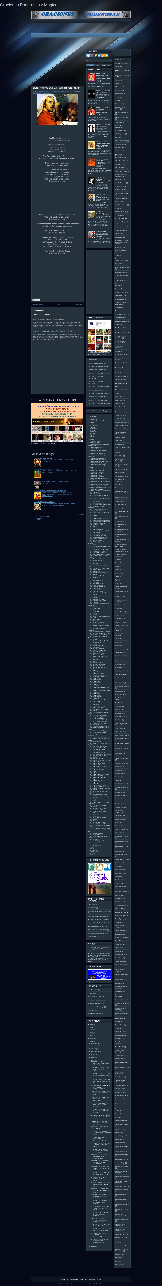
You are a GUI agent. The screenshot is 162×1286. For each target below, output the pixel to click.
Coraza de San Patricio (122, 267)
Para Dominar (73, 91)
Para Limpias (93, 639)
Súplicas (92, 853)
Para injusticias (93, 814)
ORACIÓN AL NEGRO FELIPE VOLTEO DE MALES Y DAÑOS (100, 1069)
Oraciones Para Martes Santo (96, 926)
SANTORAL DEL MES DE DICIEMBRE (99, 386)
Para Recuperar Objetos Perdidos (99, 748)
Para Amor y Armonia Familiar (98, 518)
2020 (91, 1024)
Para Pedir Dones (94, 681)
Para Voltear (93, 807)
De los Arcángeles (93, 1010)
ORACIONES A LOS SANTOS (43, 458)
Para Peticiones (94, 704)
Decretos (92, 427)
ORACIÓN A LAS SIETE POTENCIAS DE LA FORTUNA (98, 1178)
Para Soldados (93, 783)
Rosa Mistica (119, 615)
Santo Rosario (119, 1077)
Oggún (117, 569)
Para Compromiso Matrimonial (98, 549)
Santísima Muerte (120, 1085)
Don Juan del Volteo (121, 333)
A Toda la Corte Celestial (119, 126)
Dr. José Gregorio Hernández (120, 337)
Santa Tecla (118, 1038)
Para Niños (92, 661)
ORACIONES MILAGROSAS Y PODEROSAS (47, 469)
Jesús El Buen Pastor (121, 407)
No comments (47, 93)
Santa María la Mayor (121, 1013)
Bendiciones (93, 416)
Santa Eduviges (120, 941)
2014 (91, 1038)
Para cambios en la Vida (96, 810)
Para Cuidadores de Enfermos (98, 559)
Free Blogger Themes (87, 1283)
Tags (97, 65)
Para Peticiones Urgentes (97, 706)
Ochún (117, 566)
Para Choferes (93, 545)
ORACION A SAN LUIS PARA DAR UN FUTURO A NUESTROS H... (100, 1162)
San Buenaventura (120, 671)
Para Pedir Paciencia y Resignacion (100, 690)
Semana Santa (93, 851)
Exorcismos (92, 432)
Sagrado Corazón (120, 625)
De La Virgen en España (95, 996)
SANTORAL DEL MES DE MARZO (98, 397)
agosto (93, 1054)
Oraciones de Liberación (96, 470)
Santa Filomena (120, 954)
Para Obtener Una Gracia (97, 664)
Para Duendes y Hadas (96, 583)
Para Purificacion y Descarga (98, 737)
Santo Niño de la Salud (122, 1067)
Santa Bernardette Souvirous (120, 926)
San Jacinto (118, 767)
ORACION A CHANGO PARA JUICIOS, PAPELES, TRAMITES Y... (99, 1214)
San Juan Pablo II (120, 795)
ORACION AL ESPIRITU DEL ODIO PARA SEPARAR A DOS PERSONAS (103, 127)
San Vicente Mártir (120, 915)
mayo (93, 1246)
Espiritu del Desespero (122, 368)
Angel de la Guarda (121, 205)
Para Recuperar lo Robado (97, 752)
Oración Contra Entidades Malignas (100, 487)
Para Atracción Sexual (96, 524)
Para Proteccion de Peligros (97, 718)
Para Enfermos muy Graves (97, 600)
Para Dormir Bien (94, 582)
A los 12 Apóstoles (120, 161)
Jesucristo (118, 403)
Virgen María (119, 1132)
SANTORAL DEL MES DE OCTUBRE (99, 403)
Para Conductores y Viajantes (98, 551)
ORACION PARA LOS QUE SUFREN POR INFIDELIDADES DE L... (99, 1138)
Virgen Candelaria (120, 1120)
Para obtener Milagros (96, 833)
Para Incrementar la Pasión (97, 624)
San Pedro (118, 880)
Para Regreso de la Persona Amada (100, 754)
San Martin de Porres (121, 846)
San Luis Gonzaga (120, 829)
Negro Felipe (119, 501)
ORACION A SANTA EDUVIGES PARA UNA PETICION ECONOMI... (100, 1196)
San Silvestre (119, 902)
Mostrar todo (81, 514)
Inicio (59, 304)
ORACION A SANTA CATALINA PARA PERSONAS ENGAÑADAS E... (100, 1156)
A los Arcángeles (120, 167)
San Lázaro (118, 833)
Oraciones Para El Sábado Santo (97, 923)
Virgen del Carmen (120, 1234)
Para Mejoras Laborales (96, 648)
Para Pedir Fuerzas (95, 684)
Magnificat (92, 435)
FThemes (63, 1283)
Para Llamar (93, 644)
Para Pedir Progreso (95, 696)
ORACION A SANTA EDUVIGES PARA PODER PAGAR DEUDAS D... (100, 1202)
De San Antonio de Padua (95, 1000)
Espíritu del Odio (120, 383)
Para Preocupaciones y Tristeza (98, 709)
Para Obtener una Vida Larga (98, 667)
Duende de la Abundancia (119, 347)
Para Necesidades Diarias (97, 653)
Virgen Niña (118, 1139)
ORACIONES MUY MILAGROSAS (44, 502)
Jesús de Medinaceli (121, 422)
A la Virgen (118, 151)
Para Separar (93, 779)
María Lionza (119, 472)
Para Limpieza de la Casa (97, 642)
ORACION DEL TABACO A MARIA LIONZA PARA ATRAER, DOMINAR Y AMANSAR (103, 77)
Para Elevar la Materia (96, 585)
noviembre (94, 1046)
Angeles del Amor (120, 211)
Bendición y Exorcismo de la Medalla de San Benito (122, 242)
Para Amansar (65, 91)
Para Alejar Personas (95, 511)
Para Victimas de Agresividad (98, 805)
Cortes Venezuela (120, 280)
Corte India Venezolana (122, 275)
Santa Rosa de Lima (121, 1031)
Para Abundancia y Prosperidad (98, 495)
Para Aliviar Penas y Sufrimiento (99, 512)
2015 (91, 1035)
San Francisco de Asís (122, 738)
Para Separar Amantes (96, 780)
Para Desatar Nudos (95, 560)
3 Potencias (118, 87)
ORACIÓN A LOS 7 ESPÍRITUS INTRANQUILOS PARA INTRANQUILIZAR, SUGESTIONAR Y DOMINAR (103, 163)
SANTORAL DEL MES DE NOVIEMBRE (95, 382)
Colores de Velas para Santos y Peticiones (121, 259)
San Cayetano (119, 683)
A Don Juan (118, 122)
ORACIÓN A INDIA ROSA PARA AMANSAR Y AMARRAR (100, 1225)
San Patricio (118, 876)
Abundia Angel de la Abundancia (121, 175)
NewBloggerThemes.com (100, 1283)
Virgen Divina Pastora (121, 1124)
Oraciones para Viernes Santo (97, 933)
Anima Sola (118, 215)
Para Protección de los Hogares (98, 731)
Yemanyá (118, 1257)
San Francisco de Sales (122, 743)
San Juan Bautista (120, 784)
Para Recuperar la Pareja (97, 749)
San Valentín (119, 908)
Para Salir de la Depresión (97, 763)
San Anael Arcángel (121, 649)
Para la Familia (93, 816)
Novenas (92, 438)
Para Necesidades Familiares (98, 656)
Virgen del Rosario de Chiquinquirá (121, 1250)
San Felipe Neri (119, 732)
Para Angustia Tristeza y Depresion (99, 520)
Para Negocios (93, 659)
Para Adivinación (94, 497)
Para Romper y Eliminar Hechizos (99, 760)
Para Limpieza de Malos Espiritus (99, 641)
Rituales (91, 847)
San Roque (118, 895)
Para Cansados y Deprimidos (98, 537)
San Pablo (118, 866)
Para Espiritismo (94, 602)
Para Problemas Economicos (98, 715)
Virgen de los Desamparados (119, 1215)
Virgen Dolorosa (120, 1129)
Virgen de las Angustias (122, 1194)
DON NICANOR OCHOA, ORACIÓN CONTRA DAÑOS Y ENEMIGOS (102, 234)
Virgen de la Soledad (121, 1189)
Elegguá (117, 351)
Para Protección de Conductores (99, 726)
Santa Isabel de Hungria (119, 970)
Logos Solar (118, 452)
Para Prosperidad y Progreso (98, 717)
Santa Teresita (119, 1047)
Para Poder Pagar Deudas (97, 707)
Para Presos (93, 710)
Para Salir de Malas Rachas (97, 762)
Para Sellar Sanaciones (96, 776)
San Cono (118, 710)
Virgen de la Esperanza (122, 1176)
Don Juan (118, 324)
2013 (91, 1041)
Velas (91, 855)
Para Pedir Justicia (95, 686)
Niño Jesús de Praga (121, 511)
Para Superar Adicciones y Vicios (99, 786)
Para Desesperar (94, 562)
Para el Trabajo (94, 813)
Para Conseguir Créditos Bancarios (100, 554)
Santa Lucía (118, 983)
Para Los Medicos (94, 647)
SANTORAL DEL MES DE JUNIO (98, 366)
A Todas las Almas (120, 130)
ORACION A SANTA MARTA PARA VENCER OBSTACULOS (99, 1234)
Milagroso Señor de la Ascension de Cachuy (121, 492)
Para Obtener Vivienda (96, 666)
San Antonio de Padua (122, 656)
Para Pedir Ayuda (94, 678)
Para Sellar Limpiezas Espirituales (99, 774)
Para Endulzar (93, 594)
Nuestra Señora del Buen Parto (121, 545)
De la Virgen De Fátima (95, 1003)
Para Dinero (93, 574)
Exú (116, 386)
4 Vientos (118, 97)
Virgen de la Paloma (121, 1186)
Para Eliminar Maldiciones (97, 586)
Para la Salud (93, 819)
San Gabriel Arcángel (121, 748)
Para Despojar (93, 563)
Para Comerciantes (95, 548)
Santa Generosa (120, 961)
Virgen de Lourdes (120, 1159)
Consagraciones (94, 425)
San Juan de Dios (120, 807)
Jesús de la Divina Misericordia (120, 433)
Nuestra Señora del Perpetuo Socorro (121, 550)
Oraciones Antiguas (95, 441)
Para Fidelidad (93, 613)
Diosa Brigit (118, 307)
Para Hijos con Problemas (97, 622)
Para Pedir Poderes (95, 695)
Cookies (38, 519)
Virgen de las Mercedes (122, 1204)
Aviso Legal (39, 518)
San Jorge (118, 777)
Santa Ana (118, 922)
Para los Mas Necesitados (97, 822)
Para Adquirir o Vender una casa (99, 498)
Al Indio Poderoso (120, 183)
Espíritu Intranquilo (120, 376)
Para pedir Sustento (95, 834)
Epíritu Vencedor (120, 354)
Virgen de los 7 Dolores (122, 1209)
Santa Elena (119, 944)
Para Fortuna (93, 614)
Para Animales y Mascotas (97, 523)
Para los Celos (93, 820)
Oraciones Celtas (94, 442)
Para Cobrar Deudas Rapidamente (99, 546)
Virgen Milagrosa (120, 1136)
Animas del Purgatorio (121, 222)
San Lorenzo (119, 822)
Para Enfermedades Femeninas (98, 596)
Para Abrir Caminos (95, 494)
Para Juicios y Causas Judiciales (99, 625)
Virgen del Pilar (119, 1246)
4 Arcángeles (119, 90)
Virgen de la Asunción (121, 1166)
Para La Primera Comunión (97, 627)
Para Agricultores (94, 501)
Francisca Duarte (120, 390)
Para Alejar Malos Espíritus (97, 509)
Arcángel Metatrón (120, 227)
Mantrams (92, 436)
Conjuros (92, 424)
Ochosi (117, 563)
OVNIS (36, 480)
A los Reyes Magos (121, 171)
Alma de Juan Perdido (121, 193)
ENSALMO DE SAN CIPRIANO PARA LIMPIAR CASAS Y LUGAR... (100, 1184)
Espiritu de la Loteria (121, 363)
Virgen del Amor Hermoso (120, 1224)
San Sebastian (119, 898)
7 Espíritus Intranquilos (122, 112)
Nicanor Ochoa (119, 504)
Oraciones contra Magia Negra (98, 461)
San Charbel (119, 691)
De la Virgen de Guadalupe (96, 1007)
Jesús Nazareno (120, 415)
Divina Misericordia (121, 314)
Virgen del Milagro (120, 1237)
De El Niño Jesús (93, 990)
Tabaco (117, 1114)
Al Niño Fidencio (120, 186)
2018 (91, 1030)
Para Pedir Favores (95, 683)
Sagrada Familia (120, 622)
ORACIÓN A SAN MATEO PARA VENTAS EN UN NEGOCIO (100, 1229)
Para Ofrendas (93, 669)
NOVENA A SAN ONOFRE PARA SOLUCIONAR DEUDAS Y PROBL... (101, 1208)
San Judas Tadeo (120, 815)
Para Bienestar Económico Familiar (100, 531)
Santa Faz (118, 951)
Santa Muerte (119, 1018)
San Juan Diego (120, 792)
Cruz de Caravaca (120, 295)
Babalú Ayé (118, 233)
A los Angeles (119, 164)
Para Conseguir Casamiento (97, 552)
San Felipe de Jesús (121, 735)
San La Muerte (119, 819)
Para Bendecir (93, 528)
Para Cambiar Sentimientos (97, 534)
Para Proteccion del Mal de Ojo (98, 720)
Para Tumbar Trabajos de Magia (99, 796)
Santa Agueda (119, 919)
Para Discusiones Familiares (98, 576)
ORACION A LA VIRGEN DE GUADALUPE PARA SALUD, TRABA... (100, 1190)
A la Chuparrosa (120, 134)
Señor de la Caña (120, 1095)
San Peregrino (119, 883)
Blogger (105, 411)
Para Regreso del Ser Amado (98, 755)
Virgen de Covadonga (121, 1146)
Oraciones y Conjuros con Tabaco (99, 486)
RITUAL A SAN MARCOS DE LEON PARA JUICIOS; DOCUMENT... (99, 1105)
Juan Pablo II (119, 437)
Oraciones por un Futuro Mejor (98, 484)
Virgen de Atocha (120, 1142)
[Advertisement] (81, 33)
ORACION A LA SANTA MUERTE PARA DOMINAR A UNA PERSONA (101, 1144)
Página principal (92, 359)
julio (92, 1057)
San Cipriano (119, 694)
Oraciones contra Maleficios (97, 464)
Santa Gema (119, 958)
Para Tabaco (93, 789)
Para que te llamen (95, 844)
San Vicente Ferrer (120, 912)
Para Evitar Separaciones (97, 610)
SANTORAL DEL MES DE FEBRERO (99, 393)
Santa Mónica (119, 1021)
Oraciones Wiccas (94, 449)
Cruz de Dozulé (119, 299)
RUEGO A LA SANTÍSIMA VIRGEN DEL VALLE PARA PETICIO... (100, 1122)
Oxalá (117, 576)
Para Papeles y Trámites (96, 673)
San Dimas (118, 720)
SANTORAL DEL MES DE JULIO (97, 370)
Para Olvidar (93, 670)
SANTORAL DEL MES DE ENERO (98, 390)
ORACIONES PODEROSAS (80, 1279)
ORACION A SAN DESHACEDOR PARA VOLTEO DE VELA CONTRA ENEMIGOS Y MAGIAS (103, 145)
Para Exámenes (94, 611)
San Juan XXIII (119, 804)
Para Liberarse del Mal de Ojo (98, 635)
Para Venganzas (94, 799)
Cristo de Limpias (120, 292)
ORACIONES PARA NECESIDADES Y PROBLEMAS (50, 491)
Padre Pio (118, 583)
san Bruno (118, 1264)
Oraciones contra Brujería (97, 453)
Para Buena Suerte (95, 532)
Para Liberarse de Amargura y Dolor (100, 633)
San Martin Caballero (121, 841)
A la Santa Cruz (119, 144)
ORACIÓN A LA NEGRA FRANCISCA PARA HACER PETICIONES (100, 1063)
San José (118, 780)
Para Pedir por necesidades (97, 700)
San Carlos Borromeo (121, 678)
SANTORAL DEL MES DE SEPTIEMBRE (95, 377)
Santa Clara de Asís (121, 937)
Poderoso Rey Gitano (121, 591)
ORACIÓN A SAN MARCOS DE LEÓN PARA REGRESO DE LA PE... (100, 1093)
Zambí (117, 1261)
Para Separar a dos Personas (98, 782)
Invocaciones (93, 433)
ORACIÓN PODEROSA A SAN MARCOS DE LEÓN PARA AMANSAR (56, 88)
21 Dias (117, 80)
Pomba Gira (118, 596)
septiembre (94, 1051)
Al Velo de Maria (120, 189)
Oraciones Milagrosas (95, 447)
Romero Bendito (120, 612)
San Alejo (118, 642)
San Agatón (118, 639)
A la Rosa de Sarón (121, 141)
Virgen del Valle (119, 1254)
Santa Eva (118, 948)
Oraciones (42, 91)
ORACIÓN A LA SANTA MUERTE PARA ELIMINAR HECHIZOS (101, 1173)
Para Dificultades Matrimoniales (98, 573)
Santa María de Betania (122, 1003)
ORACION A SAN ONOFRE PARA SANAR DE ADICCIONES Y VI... (99, 1240)
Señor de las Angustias (122, 1099)
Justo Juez (118, 441)
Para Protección (94, 724)
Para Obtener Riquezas (96, 662)
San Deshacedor (120, 716)
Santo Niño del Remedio (119, 1072)
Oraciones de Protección (96, 472)
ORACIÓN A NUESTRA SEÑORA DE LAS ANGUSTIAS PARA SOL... (101, 1116)
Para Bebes (92, 526)
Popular (90, 65)
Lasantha (78, 1283)
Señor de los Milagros (121, 1104)
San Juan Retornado (121, 799)
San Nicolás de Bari (121, 859)
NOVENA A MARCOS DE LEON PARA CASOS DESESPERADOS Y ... (100, 1087)
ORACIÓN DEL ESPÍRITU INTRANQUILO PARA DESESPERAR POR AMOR (102, 198)
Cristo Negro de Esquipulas (120, 284)
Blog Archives (106, 65)
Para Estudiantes (94, 608)
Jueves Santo (92, 908)
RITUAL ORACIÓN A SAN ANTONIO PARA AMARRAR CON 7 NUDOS (100, 1150)
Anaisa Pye (118, 201)
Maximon (118, 488)
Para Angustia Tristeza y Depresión (99, 521)
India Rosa (118, 397)
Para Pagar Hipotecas (96, 672)
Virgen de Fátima (120, 1151)
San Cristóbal (119, 713)
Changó (117, 255)
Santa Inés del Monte (121, 965)
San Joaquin (119, 773)
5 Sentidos (118, 100)
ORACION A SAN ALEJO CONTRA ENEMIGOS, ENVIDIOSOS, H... (98, 1220)
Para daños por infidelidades (98, 811)
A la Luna (118, 137)
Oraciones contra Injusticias (97, 459)
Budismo (92, 418)
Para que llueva (94, 839)
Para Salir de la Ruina (95, 765)
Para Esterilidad (94, 607)
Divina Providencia (120, 317)
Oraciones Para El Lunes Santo (97, 916)
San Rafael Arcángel (121, 886)
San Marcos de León (121, 836)
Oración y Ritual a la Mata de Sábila (100, 490)
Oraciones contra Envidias (97, 458)
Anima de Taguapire (121, 218)
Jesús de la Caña (120, 429)
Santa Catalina (119, 934)
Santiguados (93, 850)
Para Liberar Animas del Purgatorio (99, 631)
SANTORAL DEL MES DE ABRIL (97, 400)
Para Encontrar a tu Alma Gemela (99, 593)
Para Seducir (93, 772)
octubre (93, 1049)
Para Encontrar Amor (95, 588)
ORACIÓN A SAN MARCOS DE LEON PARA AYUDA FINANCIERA (100, 1099)
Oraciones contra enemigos (53, 91)
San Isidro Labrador (121, 763)
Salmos (91, 848)
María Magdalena (120, 476)
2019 (91, 1027)
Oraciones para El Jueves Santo (97, 930)
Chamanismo (93, 419)
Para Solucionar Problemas (97, 785)
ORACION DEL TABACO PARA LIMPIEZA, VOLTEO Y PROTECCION (103, 180)
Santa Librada (119, 979)
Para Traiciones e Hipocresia (98, 794)
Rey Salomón (119, 605)
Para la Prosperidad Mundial (97, 817)
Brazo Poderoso (120, 247)
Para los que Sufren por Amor (98, 824)
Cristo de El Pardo (120, 289)
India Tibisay (119, 400)
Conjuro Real (119, 264)
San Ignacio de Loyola (122, 758)
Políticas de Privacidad (42, 516)
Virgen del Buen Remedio (120, 1229)
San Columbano (120, 706)
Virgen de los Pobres (121, 1219)
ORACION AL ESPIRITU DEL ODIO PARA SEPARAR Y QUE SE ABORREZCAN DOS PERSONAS (103, 94)
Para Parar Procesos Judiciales (98, 675)
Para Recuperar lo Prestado (97, 751)
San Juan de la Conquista (119, 811)
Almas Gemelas (120, 198)
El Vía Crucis (93, 428)
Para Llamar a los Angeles (97, 645)
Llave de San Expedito (122, 447)
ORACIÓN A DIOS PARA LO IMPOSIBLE (99, 1127)
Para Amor (92, 517)
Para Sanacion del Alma (96, 769)
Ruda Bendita (119, 618)
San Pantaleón (119, 873)
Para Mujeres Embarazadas (97, 650)
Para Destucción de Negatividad (99, 568)
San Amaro (118, 645)
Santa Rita (118, 1028)
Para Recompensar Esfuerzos (98, 746)
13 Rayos (118, 66)
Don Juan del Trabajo (121, 328)
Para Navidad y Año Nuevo (97, 652)
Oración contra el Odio (96, 489)
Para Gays (92, 617)
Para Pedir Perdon (95, 693)
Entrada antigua (79, 304)
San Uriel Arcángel (120, 905)
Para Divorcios (93, 577)
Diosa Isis (118, 311)
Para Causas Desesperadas (97, 538)
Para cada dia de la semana (97, 808)
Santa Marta (119, 991)
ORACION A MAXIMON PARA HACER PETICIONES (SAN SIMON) (100, 1168)
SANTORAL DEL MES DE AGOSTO (98, 373)
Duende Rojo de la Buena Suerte (120, 342)
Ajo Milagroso (119, 179)
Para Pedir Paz (93, 692)
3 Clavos (117, 83)
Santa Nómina (119, 1025)
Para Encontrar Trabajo (96, 591)
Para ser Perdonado (95, 845)
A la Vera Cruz (119, 147)
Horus (117, 393)
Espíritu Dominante (121, 373)
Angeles (117, 208)
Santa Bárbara (119, 930)
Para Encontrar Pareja (96, 590)
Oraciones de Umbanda (96, 476)
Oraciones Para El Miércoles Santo (98, 919)
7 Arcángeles (119, 104)
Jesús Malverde (120, 412)
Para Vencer (93, 797)
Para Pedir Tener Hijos (96, 698)
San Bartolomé (119, 661)
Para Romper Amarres (96, 758)
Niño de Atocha (119, 521)
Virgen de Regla (120, 1163)
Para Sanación (93, 771)
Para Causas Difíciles (95, 540)
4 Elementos (119, 93)
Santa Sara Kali (119, 1035)
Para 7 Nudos (93, 492)
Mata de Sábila (119, 484)
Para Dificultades (94, 571)
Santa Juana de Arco (121, 974)
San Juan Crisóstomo (121, 787)
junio (92, 1060)
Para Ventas (93, 800)
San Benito (118, 667)
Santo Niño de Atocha (121, 1062)
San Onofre (118, 863)
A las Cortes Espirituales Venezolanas (119, 156)
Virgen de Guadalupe (121, 1154)
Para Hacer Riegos (95, 621)
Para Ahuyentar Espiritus (96, 503)
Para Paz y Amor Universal (97, 676)
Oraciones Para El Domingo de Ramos (99, 911)
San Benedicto (119, 664)
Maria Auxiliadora (120, 469)
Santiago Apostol (120, 1055)
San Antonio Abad (120, 652)
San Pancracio (119, 869)
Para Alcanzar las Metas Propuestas (100, 504)
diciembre (94, 1043)
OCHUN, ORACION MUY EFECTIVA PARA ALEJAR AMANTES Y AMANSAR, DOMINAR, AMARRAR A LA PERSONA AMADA (57, 494)
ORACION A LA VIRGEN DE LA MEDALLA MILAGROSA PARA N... (101, 1075)
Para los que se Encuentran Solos (99, 828)
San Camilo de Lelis (121, 674)
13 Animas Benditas (121, 63)
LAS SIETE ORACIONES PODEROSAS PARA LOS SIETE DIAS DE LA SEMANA (103, 215)
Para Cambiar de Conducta (97, 535)
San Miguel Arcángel (121, 854)
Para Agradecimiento (95, 500)
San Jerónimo (119, 770)
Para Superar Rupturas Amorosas (99, 788)
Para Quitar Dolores (95, 741)
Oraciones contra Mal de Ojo (98, 463)
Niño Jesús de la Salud (122, 516)
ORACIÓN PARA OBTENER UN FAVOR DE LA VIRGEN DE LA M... (101, 1081)
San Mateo (118, 851)
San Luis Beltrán (120, 826)
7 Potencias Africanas (121, 117)
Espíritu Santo (119, 379)
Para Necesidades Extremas (98, 655)
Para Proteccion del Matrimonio (98, 721)
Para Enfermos (93, 597)
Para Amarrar (93, 515)
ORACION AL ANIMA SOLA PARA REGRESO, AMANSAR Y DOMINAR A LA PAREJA (103, 111)
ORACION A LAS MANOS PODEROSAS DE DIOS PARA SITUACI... (101, 1133)
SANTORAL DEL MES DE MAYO (97, 363)
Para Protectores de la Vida (97, 732)
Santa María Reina (120, 1000)
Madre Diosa (119, 456)
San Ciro (117, 703)
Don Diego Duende (121, 321)
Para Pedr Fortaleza (95, 701)
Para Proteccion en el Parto (97, 723)
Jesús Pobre (119, 419)
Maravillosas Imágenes (94, 1013)
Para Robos (93, 757)
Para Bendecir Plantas (96, 529)
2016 (91, 1033)
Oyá (116, 580)
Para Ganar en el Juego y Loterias (99, 616)
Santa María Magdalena (119, 995)
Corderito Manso (120, 272)
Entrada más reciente (37, 304)
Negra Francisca (120, 498)
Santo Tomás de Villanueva (120, 1081)
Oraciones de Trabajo (95, 475)
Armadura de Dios (120, 230)
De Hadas (91, 993)
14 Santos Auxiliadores (122, 70)
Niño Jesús (118, 508)
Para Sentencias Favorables (97, 777)
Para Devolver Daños (95, 569)
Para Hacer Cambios (95, 619)
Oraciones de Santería (96, 473)
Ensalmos (92, 430)
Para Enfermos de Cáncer (97, 599)
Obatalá (117, 559)
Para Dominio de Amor (96, 580)
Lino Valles (118, 444)
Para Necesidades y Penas (97, 658)
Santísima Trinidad (120, 1089)
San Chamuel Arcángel (122, 686)
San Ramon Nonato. (121, 891)
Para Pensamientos (95, 703)
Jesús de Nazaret (120, 425)
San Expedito (119, 728)
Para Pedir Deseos (95, 679)
